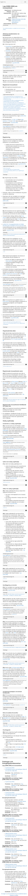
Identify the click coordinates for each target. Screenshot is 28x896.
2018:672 (5, 275)
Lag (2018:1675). (22, 164)
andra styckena (11, 392)
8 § (3, 177)
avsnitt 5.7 (14, 67)
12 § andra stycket (21, 801)
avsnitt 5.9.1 (14, 614)
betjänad (8, 56)
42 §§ (20, 273)
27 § (4, 715)
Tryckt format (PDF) (9, 767)
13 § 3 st (14, 321)
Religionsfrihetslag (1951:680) (19, 19)
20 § (4, 568)
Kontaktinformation (22, 893)
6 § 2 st (6, 168)
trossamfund (8, 46)
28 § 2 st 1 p (9, 366)
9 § (9, 168)
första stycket (15, 381)
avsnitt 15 (21, 285)
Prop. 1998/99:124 (6, 442)
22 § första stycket (15, 667)
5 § (3, 87)
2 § (3, 44)
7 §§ (22, 155)
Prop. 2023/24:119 (6, 66)
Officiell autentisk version (11, 833)
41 (16, 273)
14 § (4, 373)
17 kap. (7, 273)
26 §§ (6, 435)
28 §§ (13, 121)
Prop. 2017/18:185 (6, 284)
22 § (4, 598)
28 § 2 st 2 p (18, 321)
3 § (3, 75)
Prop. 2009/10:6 (23, 808)
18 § (4, 490)
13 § (17, 119)
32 (11, 273)
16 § (4, 425)
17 (8, 121)
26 (9, 121)
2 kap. (18, 155)
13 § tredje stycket (19, 747)
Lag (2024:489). (15, 62)
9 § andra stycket (17, 339)
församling (8, 50)
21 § (4, 587)
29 (9, 273)
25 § (4, 667)
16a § (4, 323)
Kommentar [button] (5, 25)
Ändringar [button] (5, 72)
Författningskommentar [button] (8, 65)
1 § (3, 37)
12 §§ (13, 119)
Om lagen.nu (4, 893)
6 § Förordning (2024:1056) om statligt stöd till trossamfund (14, 647)
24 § (4, 653)
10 (24, 339)
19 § (4, 513)
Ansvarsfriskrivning (12, 893)
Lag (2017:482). (10, 230)
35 (13, 273)
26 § (22, 641)
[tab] (15, 25)
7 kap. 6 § (12, 383)
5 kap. (24, 381)
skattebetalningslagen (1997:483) (13, 449)
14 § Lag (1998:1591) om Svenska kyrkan (11, 169)
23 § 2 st (5, 507)
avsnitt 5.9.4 (22, 704)
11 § (4, 255)
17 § (4, 464)
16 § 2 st (5, 482)
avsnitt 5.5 (21, 130)
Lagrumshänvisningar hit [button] (8, 70)
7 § (3, 139)
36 (14, 273)
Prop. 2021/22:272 (6, 609)
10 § (4, 238)
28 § (4, 732)
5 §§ (7, 383)
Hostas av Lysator (14, 895)
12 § (18, 219)
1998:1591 (23, 115)
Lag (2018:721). (18, 280)
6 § (3, 114)
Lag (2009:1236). (15, 317)
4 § (3, 80)
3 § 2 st (4, 170)
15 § (4, 408)
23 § (4, 621)
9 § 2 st (4, 321)
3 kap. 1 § (9, 389)
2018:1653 (5, 157)
